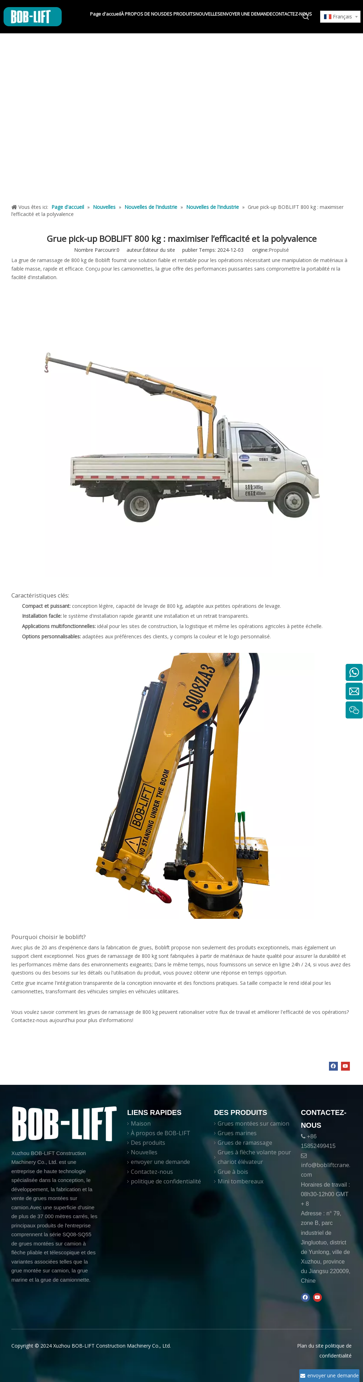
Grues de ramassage (245, 1143)
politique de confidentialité (166, 1181)
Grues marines (237, 1133)
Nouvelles (144, 1152)
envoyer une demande (160, 1162)
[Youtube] (345, 1066)
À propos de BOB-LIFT (160, 1133)
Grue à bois (233, 1172)
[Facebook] (333, 1066)
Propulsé (279, 249)
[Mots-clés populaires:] (306, 17)
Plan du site (310, 1345)
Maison (141, 1123)
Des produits (148, 1143)
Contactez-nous (152, 1172)
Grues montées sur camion (253, 1123)
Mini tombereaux (240, 1181)
